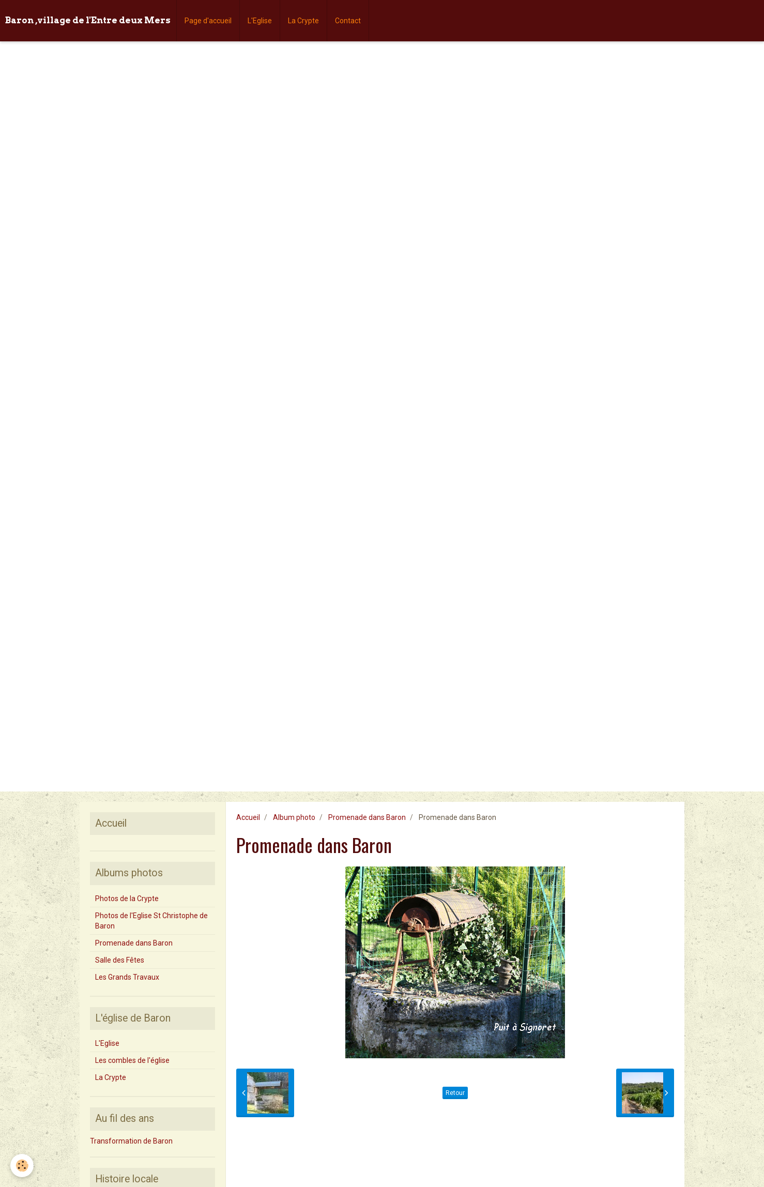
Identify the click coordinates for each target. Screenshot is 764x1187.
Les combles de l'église (132, 1060)
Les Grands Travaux (127, 977)
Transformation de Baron (131, 1141)
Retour (455, 1093)
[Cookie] (22, 1165)
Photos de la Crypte (127, 898)
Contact (348, 21)
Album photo (294, 817)
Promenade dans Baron (367, 817)
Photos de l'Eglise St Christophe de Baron (151, 920)
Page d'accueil (208, 21)
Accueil (248, 817)
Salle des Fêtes (119, 960)
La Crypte (303, 21)
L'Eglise (260, 21)
